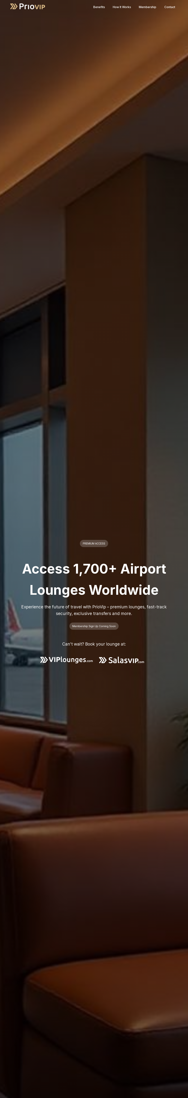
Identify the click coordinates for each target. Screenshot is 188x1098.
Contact (169, 7)
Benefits (99, 7)
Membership (147, 7)
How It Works (122, 7)
